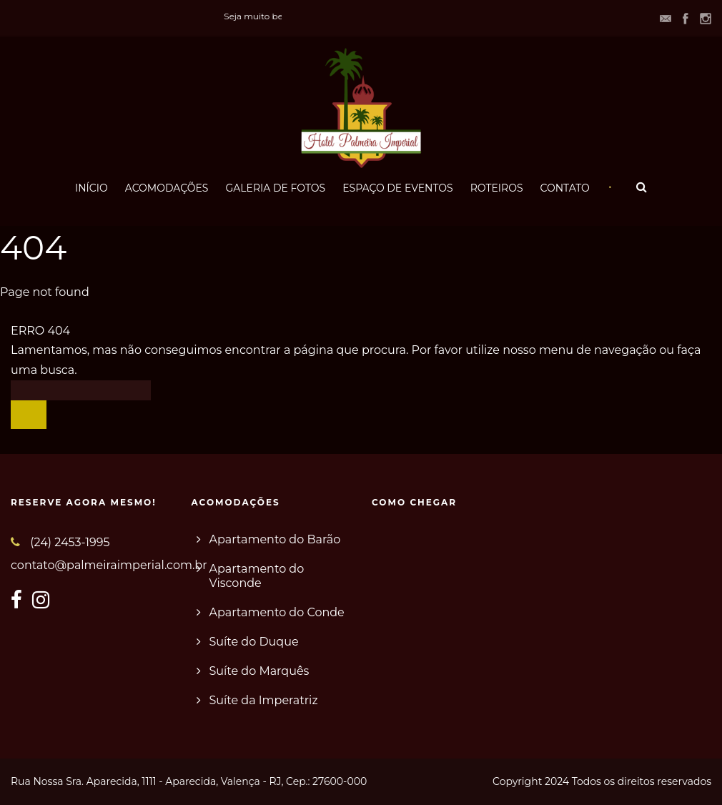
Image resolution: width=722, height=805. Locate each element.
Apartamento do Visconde (257, 576)
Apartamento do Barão (275, 539)
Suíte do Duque (254, 641)
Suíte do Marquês (259, 671)
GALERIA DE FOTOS (275, 188)
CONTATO (565, 188)
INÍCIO (91, 188)
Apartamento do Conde (277, 612)
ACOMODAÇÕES (167, 188)
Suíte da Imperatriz (263, 700)
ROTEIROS (496, 188)
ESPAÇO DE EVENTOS (397, 188)
